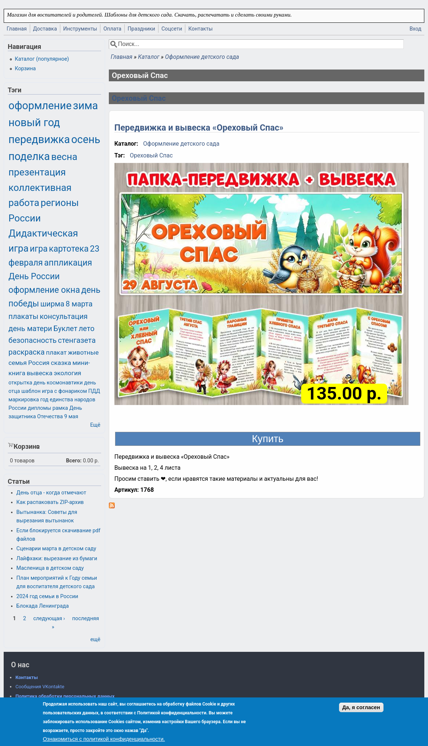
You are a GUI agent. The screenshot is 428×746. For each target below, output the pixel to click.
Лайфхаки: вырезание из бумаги (57, 558)
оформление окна (44, 290)
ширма (52, 303)
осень (85, 139)
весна (64, 156)
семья (17, 362)
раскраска (26, 352)
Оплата (112, 29)
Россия (38, 362)
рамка (60, 408)
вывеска (39, 373)
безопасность (32, 340)
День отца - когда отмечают (51, 493)
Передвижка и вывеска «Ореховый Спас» (198, 127)
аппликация (68, 263)
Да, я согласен (361, 707)
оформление (40, 105)
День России (34, 276)
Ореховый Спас (139, 98)
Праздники (141, 29)
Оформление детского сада (202, 56)
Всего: (74, 461)
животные (83, 352)
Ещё (95, 425)
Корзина (25, 68)
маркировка (23, 400)
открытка (20, 383)
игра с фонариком (64, 391)
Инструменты (80, 29)
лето (86, 328)
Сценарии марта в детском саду (56, 549)
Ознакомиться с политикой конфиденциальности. (104, 739)
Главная (17, 29)
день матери (30, 328)
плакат (56, 352)
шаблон (30, 391)
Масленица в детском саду (50, 568)
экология (67, 373)
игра (38, 249)
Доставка (45, 29)
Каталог (148, 56)
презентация (37, 172)
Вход (415, 29)
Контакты (200, 29)
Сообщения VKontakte (39, 686)
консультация (64, 316)
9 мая (71, 416)
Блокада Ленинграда (43, 606)
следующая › (49, 618)
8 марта (79, 303)
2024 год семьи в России (47, 596)
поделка (29, 156)
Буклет (65, 328)
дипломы (39, 408)
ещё (95, 639)
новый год (34, 122)
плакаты (23, 316)
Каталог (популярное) (42, 59)
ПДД (94, 391)
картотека (69, 249)
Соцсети (171, 29)
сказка (61, 362)
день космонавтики (58, 383)
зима (85, 105)
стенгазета (77, 340)
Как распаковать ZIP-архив (50, 502)
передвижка (39, 139)
